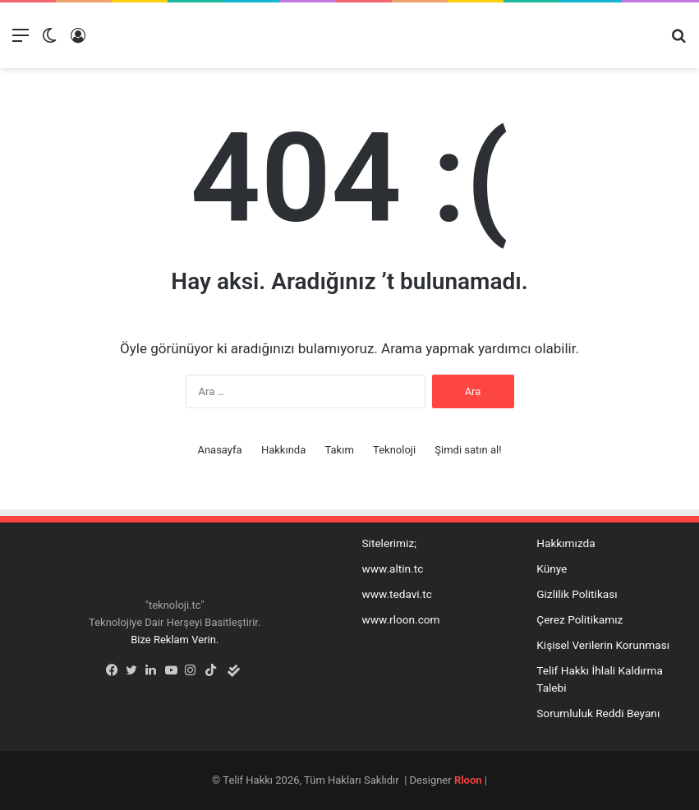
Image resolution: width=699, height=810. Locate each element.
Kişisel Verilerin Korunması (602, 644)
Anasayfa (219, 450)
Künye (551, 568)
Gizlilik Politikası (576, 594)
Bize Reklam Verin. (174, 639)
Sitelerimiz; (389, 543)
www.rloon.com (401, 619)
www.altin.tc (393, 568)
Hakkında (283, 450)
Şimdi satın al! (468, 450)
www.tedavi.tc (397, 594)
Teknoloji (394, 450)
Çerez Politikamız (579, 619)
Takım (338, 450)
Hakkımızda (565, 543)
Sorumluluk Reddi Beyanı (598, 713)
